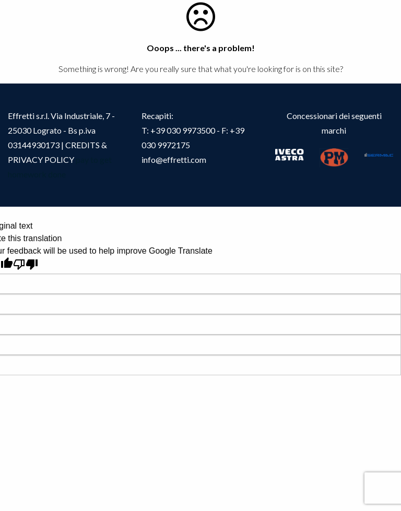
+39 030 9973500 (182, 130)
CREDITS (83, 145)
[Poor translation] (25, 264)
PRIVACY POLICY (41, 159)
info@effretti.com (173, 159)
